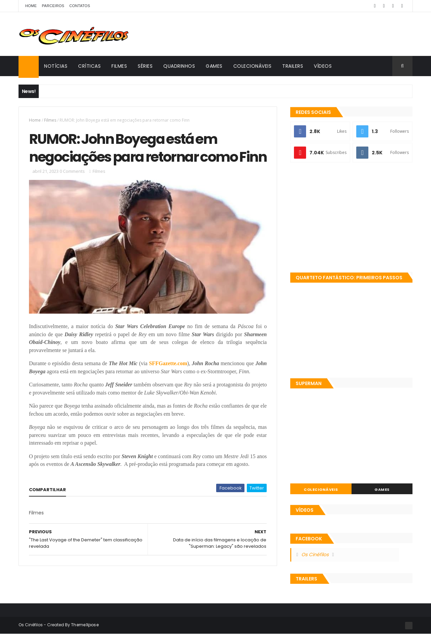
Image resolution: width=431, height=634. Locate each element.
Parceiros (53, 6)
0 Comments (72, 171)
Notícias (55, 66)
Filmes (119, 66)
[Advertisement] (351, 218)
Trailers (292, 66)
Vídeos (323, 66)
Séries (145, 66)
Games (214, 66)
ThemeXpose (85, 625)
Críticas (89, 66)
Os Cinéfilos (315, 554)
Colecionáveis (252, 66)
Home (31, 6)
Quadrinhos (179, 66)
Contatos (79, 6)
